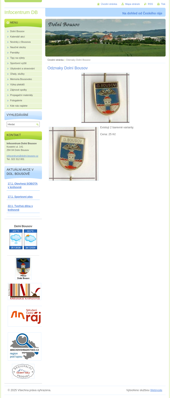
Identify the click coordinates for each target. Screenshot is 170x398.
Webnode (156, 390)
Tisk (163, 4)
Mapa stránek (132, 4)
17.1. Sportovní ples (20, 196)
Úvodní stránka (55, 60)
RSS (150, 4)
